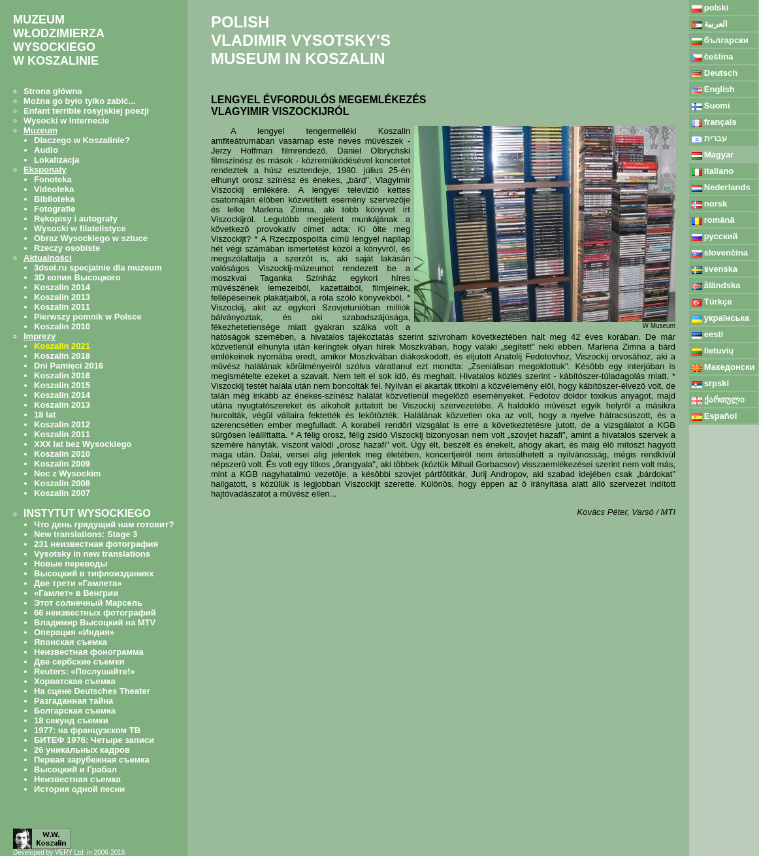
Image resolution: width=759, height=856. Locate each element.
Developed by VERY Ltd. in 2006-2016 (69, 852)
